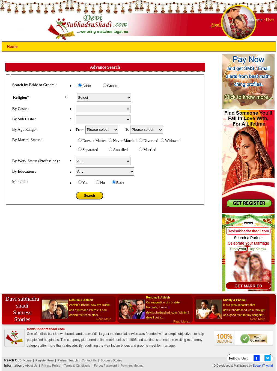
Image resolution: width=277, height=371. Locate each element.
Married (149, 149)
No (102, 183)
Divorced (150, 140)
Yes (85, 183)
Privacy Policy (50, 365)
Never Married (125, 140)
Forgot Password (105, 365)
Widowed (172, 140)
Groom (112, 86)
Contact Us (89, 360)
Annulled (120, 149)
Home (27, 360)
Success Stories (111, 360)
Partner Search (68, 360)
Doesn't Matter (94, 140)
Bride (86, 86)
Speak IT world (263, 365)
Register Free (44, 360)
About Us (31, 365)
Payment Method (132, 365)
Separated (90, 149)
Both (120, 183)
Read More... (105, 319)
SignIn (217, 24)
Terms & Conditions (77, 365)
